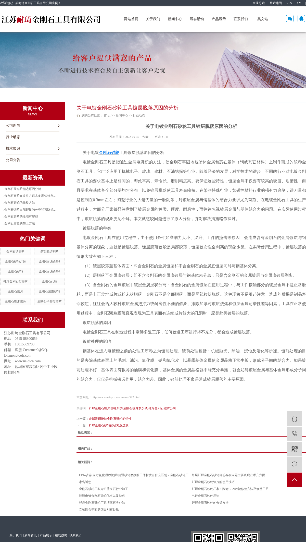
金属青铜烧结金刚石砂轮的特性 (110, 418)
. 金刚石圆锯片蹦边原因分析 (22, 189)
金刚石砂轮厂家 (15, 261)
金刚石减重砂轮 (49, 291)
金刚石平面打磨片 (49, 301)
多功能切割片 (49, 251)
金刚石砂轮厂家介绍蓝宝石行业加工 (103, 489)
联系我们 (241, 19)
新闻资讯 (30, 535)
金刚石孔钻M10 (49, 271)
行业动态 (13, 137)
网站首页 (131, 19)
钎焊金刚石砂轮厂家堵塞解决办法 (102, 502)
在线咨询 (61, 535)
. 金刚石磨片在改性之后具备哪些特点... (29, 196)
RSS (289, 3)
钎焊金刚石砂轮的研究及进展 (109, 425)
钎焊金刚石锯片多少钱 (132, 408)
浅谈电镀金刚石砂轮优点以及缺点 (102, 496)
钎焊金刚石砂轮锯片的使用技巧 (213, 482)
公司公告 (13, 160)
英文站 (262, 19)
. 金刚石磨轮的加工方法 (19, 223)
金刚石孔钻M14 (49, 261)
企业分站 (258, 3)
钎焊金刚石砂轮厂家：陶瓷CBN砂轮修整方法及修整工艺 (230, 489)
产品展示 (219, 19)
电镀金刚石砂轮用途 (205, 496)
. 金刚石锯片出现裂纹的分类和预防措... (29, 209)
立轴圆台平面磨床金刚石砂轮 (99, 509)
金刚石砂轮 (15, 271)
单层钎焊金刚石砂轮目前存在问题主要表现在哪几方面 (228, 475)
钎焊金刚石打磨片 (15, 281)
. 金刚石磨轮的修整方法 (19, 202)
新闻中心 (175, 19)
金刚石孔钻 (49, 281)
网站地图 (276, 3)
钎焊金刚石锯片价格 (102, 408)
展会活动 (197, 19)
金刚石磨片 (15, 291)
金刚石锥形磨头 (15, 301)
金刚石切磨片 (15, 251)
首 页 (107, 115)
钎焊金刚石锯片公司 (162, 408)
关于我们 (153, 19)
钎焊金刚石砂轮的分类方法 (210, 502)
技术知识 (13, 148)
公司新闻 (13, 125)
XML (300, 3)
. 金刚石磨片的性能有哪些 (20, 216)
